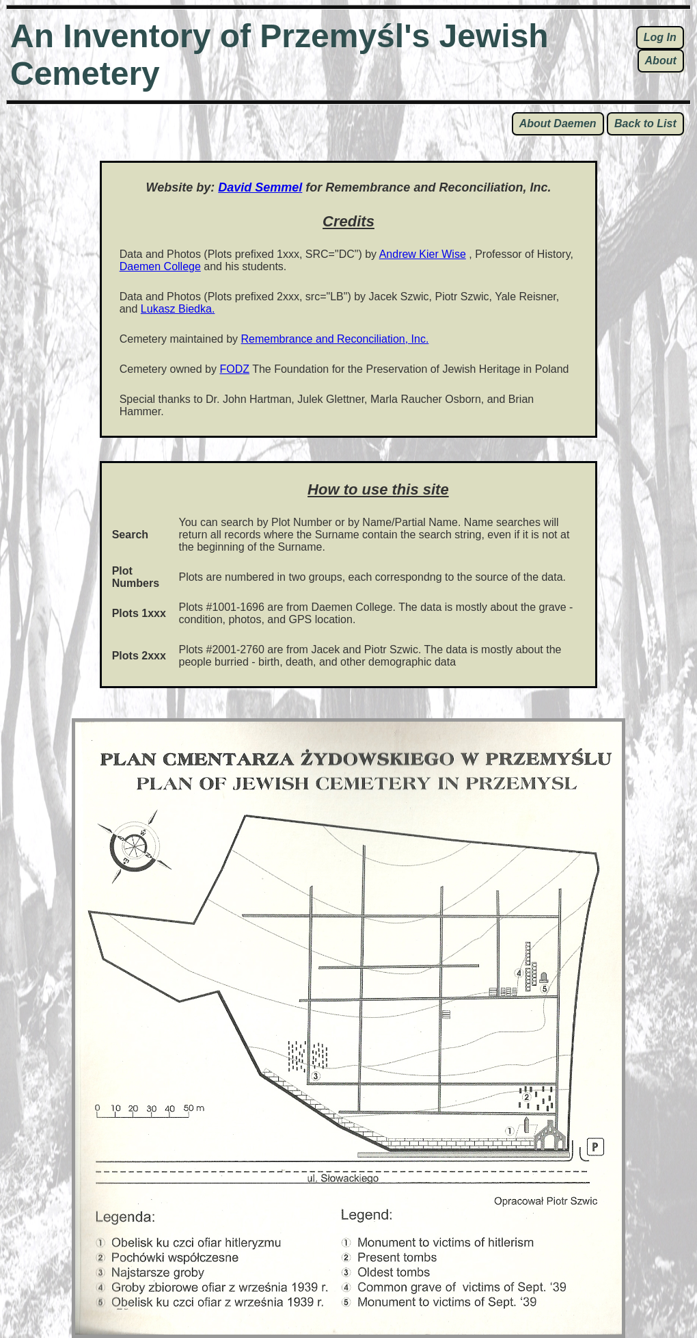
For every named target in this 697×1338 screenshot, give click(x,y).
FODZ (234, 369)
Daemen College (160, 266)
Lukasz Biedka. (178, 309)
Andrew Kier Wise (422, 254)
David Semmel (260, 187)
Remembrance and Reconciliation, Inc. (335, 339)
